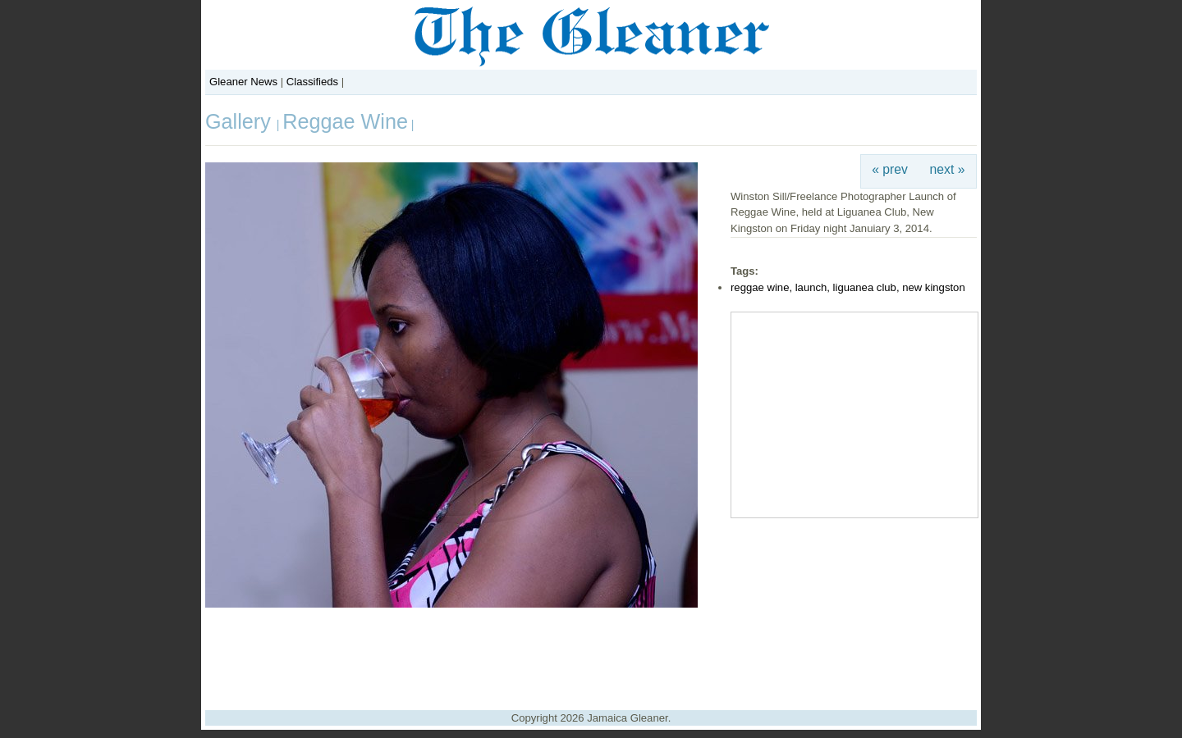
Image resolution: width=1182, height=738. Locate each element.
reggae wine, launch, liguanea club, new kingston (848, 287)
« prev (890, 169)
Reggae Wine (345, 121)
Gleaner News (243, 81)
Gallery (241, 121)
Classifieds (312, 81)
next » (947, 169)
